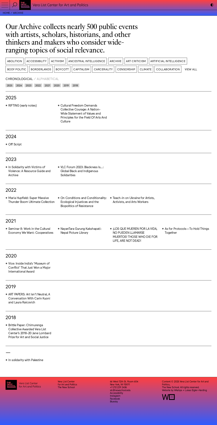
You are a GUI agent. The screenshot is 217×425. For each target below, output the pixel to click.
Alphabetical (48, 78)
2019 (66, 85)
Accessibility (116, 392)
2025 (9, 85)
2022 (38, 85)
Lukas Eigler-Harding (196, 390)
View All (191, 69)
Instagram (115, 395)
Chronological (19, 78)
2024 (19, 85)
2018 (75, 85)
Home (6, 12)
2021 (47, 85)
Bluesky (114, 401)
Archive (18, 12)
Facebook (115, 398)
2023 (28, 85)
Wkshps (178, 390)
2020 (56, 85)
